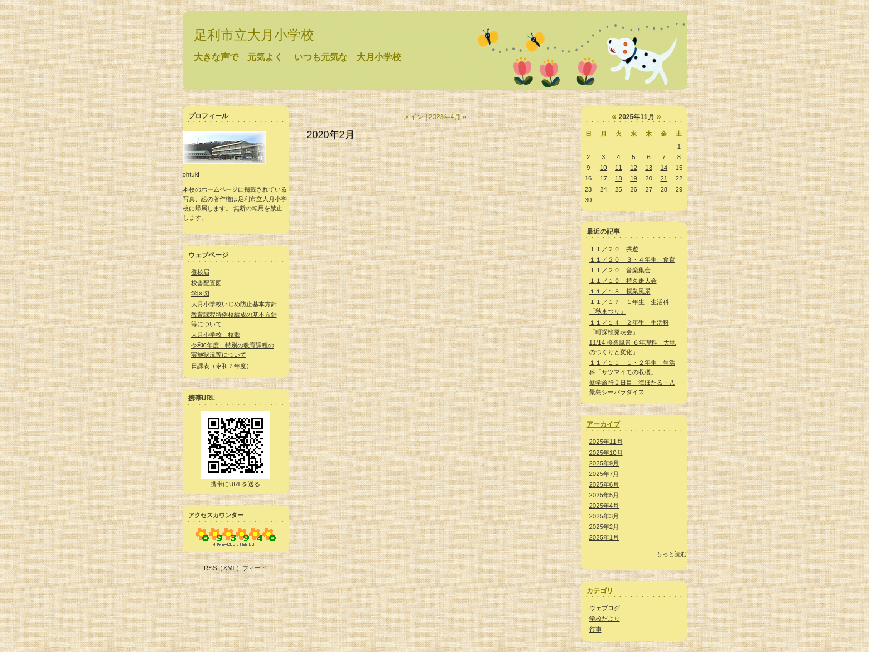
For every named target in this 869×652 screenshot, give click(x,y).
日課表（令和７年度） (221, 365)
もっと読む (671, 554)
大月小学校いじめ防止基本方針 (234, 304)
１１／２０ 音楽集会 (620, 270)
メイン (413, 117)
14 (663, 167)
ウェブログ (604, 608)
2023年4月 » (447, 117)
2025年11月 (606, 441)
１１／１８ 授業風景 (620, 291)
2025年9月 (604, 463)
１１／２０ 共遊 (613, 249)
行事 (595, 629)
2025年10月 (606, 452)
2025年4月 (604, 505)
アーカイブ (603, 424)
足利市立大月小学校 (254, 34)
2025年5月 (604, 495)
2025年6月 (604, 484)
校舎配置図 (206, 283)
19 (633, 178)
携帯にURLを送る (235, 484)
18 (618, 178)
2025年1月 (604, 537)
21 (663, 178)
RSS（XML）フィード (235, 568)
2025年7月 (604, 473)
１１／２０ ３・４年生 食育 (632, 259)
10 (603, 167)
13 (648, 167)
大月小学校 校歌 (215, 334)
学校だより (604, 618)
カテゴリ (600, 591)
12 (633, 167)
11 (618, 167)
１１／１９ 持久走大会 (623, 280)
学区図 (200, 293)
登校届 (200, 272)
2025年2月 (604, 526)
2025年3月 (604, 516)
